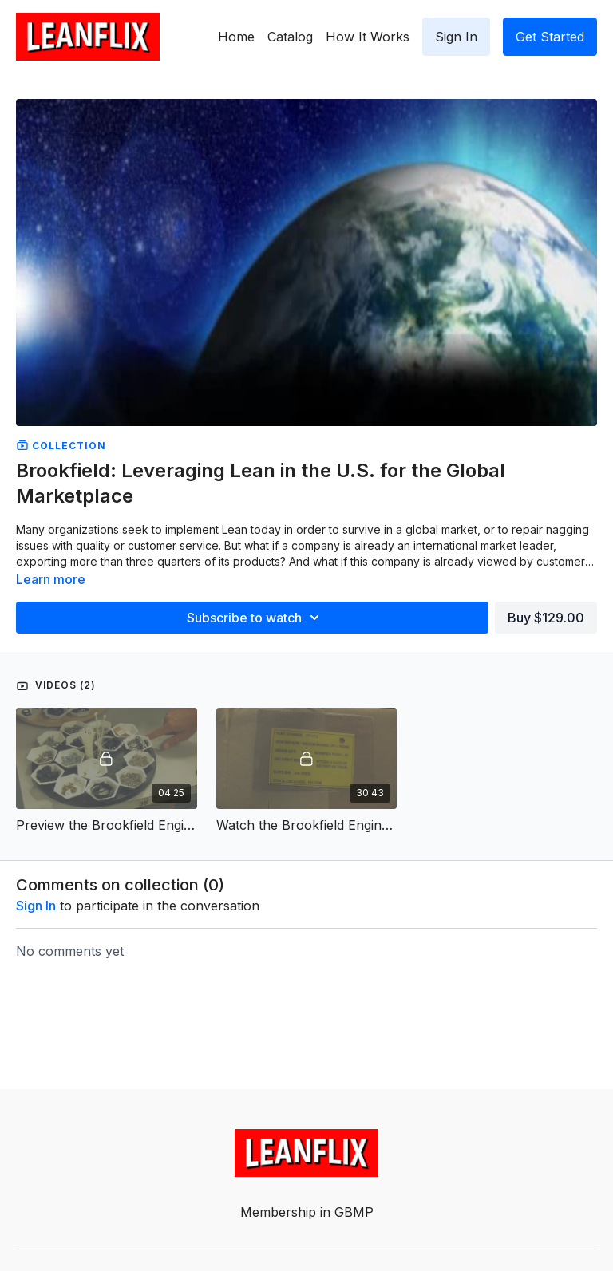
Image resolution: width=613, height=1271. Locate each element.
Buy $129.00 (546, 618)
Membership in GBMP (307, 1212)
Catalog (290, 37)
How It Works (367, 37)
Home (236, 37)
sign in (36, 906)
